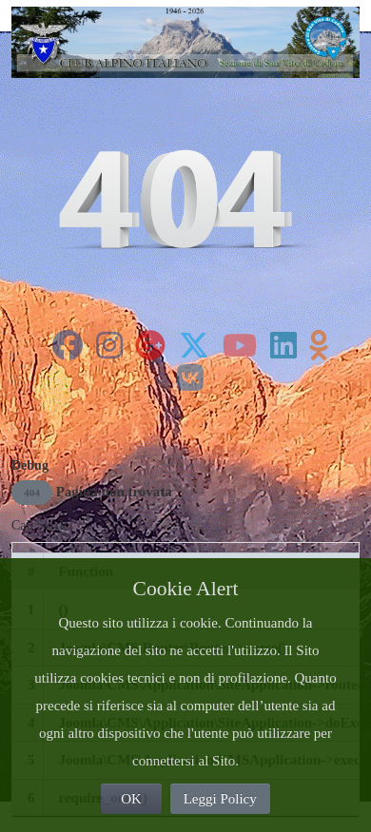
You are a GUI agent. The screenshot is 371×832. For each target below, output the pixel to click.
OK (131, 798)
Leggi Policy (220, 798)
